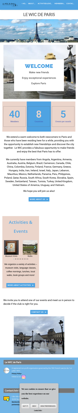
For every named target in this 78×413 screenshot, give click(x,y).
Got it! (25, 406)
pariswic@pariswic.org (19, 404)
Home (25, 3)
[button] (6, 247)
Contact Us (71, 3)
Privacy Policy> (17, 373)
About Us (32, 3)
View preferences (47, 406)
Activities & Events (46, 3)
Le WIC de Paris (39, 14)
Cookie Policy (38, 410)
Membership (59, 3)
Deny (34, 406)
